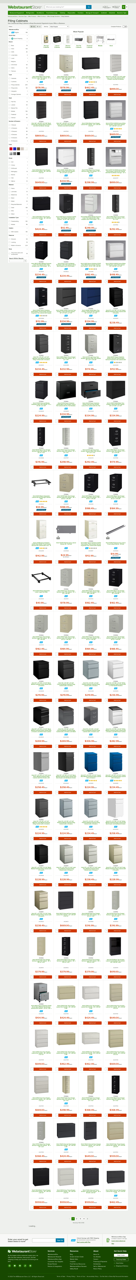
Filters (10, 26)
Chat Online (118, 1263)
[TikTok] (25, 1265)
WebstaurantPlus (53, 1254)
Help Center (121, 1255)
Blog (71, 1254)
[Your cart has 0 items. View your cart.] (125, 7)
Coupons (73, 1261)
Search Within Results (16, 258)
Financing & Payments (100, 1261)
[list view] (38, 26)
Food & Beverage (51, 13)
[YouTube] (14, 1265)
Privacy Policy (71, 1276)
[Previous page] (69, 1218)
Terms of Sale (61, 1276)
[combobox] (65, 7)
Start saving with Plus (83, 1242)
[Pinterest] (30, 1265)
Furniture (80, 13)
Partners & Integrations (55, 1266)
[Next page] (87, 1218)
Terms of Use (81, 1276)
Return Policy (97, 1269)
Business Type (121, 13)
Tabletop (62, 13)
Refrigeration (30, 13)
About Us (96, 1254)
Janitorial (104, 13)
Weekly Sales (74, 1259)
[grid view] (33, 26)
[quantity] (32, 94)
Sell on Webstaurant (99, 1266)
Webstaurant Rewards (54, 1257)
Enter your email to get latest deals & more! (18, 1240)
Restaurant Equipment (17, 13)
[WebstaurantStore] (24, 1251)
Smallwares (40, 13)
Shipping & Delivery (121, 1266)
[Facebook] (20, 1265)
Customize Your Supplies (55, 1261)
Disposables (71, 13)
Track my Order (121, 1259)
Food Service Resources (77, 1264)
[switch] (124, 27)
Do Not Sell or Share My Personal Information (114, 1276)
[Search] (25, 261)
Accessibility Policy (92, 1276)
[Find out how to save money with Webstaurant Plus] (41, 82)
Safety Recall (74, 1269)
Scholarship (97, 1264)
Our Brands (97, 1257)
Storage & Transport (92, 13)
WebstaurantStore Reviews (78, 1266)
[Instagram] (9, 1265)
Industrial (112, 13)
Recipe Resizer (52, 1264)
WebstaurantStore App (55, 1259)
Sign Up (60, 1240)
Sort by (46, 26)
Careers (95, 1259)
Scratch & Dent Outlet (76, 1257)
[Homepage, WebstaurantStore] (25, 7)
